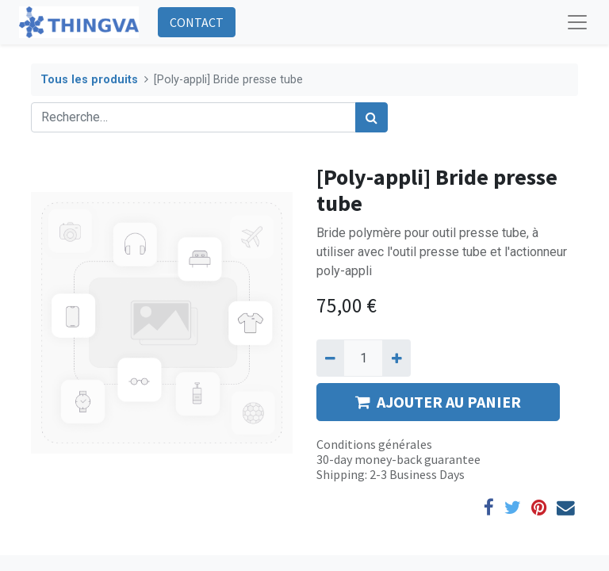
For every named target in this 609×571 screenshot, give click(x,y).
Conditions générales (374, 444)
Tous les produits (89, 79)
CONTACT (197, 22)
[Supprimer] (330, 357)
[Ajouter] (396, 357)
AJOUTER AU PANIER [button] (438, 402)
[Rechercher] (371, 117)
